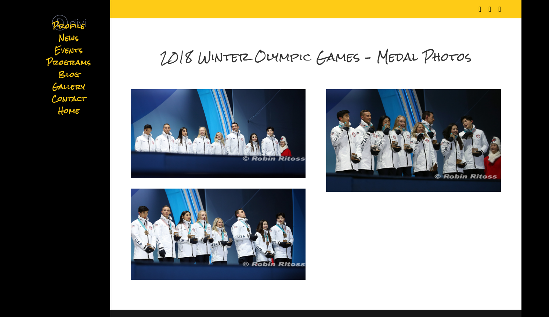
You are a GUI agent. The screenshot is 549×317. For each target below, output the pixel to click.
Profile (69, 28)
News (69, 40)
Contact (68, 101)
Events (68, 53)
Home (68, 113)
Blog (69, 77)
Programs (69, 65)
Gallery (68, 89)
